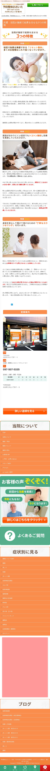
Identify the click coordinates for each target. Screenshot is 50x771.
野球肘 (5, 602)
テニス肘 (5, 607)
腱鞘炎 (5, 620)
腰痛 (4, 563)
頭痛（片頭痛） (7, 724)
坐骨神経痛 (6, 589)
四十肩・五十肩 (7, 611)
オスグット (6, 633)
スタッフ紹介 (7, 463)
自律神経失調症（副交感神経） (12, 715)
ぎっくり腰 (6, 576)
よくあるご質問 (7, 472)
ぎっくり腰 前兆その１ (10, 737)
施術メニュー (7, 446)
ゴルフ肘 (5, 585)
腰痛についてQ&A (8, 558)
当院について (7, 437)
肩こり (5, 567)
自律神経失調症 (7, 580)
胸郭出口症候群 (7, 598)
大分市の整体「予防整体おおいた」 (11, 15)
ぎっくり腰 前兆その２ (10, 733)
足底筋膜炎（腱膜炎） (10, 629)
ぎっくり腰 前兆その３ (10, 728)
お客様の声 (6, 454)
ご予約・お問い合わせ (10, 459)
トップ (5, 769)
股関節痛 (5, 594)
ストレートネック (8, 616)
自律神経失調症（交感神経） (12, 719)
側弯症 (5, 624)
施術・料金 (15, 769)
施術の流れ (25, 769)
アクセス (35, 769)
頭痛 (4, 572)
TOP (4, 432)
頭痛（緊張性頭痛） (9, 741)
